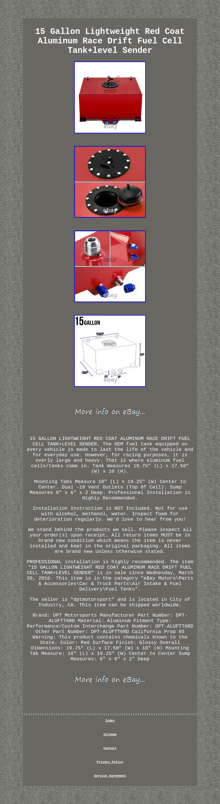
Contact (110, 748)
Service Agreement (110, 776)
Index (110, 720)
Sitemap (110, 734)
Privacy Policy (110, 762)
